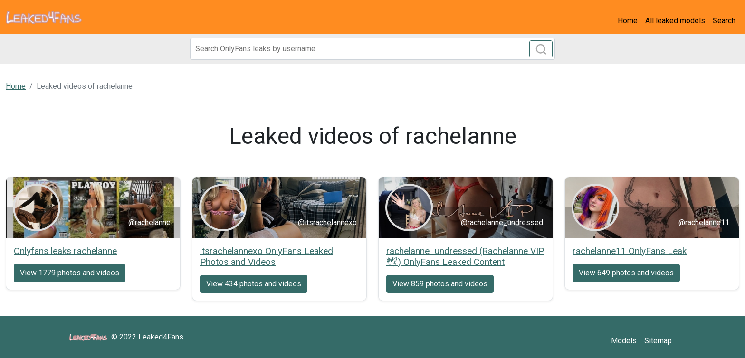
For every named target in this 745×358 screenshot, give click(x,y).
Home (628, 20)
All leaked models (675, 20)
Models (624, 340)
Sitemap (658, 340)
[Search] (372, 49)
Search (724, 20)
